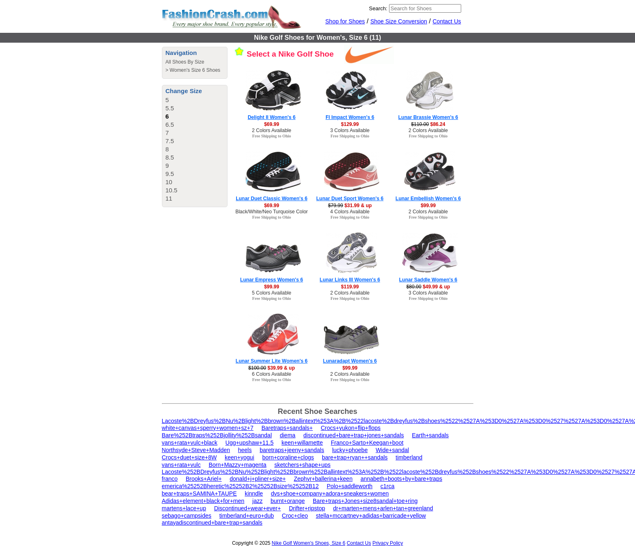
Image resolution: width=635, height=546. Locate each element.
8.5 (170, 157)
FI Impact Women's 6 (349, 117)
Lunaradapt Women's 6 (350, 361)
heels (245, 450)
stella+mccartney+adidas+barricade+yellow (371, 515)
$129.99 (350, 124)
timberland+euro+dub (246, 515)
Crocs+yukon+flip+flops (350, 428)
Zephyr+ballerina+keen (323, 478)
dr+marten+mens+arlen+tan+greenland (383, 508)
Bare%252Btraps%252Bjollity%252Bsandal (217, 435)
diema (287, 435)
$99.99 (428, 205)
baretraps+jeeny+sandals (291, 450)
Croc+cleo (295, 515)
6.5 (170, 124)
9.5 (170, 173)
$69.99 (271, 124)
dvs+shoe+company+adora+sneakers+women (330, 493)
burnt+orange (288, 501)
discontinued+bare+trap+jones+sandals (353, 435)
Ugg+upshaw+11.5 (249, 442)
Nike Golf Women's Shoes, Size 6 (308, 543)
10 (169, 181)
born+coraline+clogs (288, 457)
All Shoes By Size (185, 62)
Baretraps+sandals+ (287, 428)
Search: (378, 8)
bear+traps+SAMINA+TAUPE (199, 493)
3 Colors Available (350, 130)
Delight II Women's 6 (272, 117)
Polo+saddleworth (350, 486)
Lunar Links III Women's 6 (350, 280)
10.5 (172, 190)
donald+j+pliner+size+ (258, 478)
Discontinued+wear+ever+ (247, 508)
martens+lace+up (184, 508)
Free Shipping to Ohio (271, 136)
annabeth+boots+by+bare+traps (401, 478)
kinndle (254, 493)
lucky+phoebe (350, 450)
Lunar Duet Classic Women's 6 (271, 198)
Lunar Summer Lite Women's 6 (271, 361)
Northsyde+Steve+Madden (196, 450)
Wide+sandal (392, 450)
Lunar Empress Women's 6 (271, 280)
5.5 (170, 108)
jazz (258, 501)
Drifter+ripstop (307, 508)
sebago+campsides (187, 515)
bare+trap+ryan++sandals (354, 457)
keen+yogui (239, 457)
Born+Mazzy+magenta (237, 464)
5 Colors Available (271, 293)
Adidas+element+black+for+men (203, 501)
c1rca (387, 486)
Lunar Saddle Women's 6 (428, 280)
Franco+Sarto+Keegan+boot (367, 442)
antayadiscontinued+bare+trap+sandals (212, 522)
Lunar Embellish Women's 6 (428, 198)
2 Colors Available (271, 130)
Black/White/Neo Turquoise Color (271, 212)
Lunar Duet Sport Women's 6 (350, 198)
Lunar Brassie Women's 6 (428, 117)
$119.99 (350, 287)
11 (169, 198)
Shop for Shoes (345, 21)
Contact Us (446, 21)
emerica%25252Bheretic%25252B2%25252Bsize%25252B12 (240, 486)
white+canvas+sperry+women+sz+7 (208, 428)
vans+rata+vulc (181, 464)
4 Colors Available (350, 212)
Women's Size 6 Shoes (195, 70)
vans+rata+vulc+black (190, 442)
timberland (409, 457)
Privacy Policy (387, 543)
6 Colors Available (271, 374)
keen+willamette (302, 442)
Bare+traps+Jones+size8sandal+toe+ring (365, 501)
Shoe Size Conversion (398, 21)
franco (170, 478)
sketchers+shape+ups (302, 464)
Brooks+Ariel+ (204, 478)
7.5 (170, 140)
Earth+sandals (430, 435)
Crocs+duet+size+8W (189, 457)
